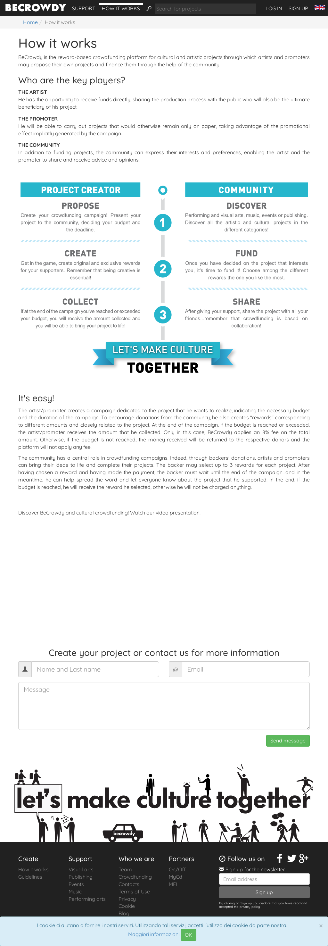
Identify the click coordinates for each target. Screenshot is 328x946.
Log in (274, 8)
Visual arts (81, 869)
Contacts (129, 884)
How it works (121, 8)
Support (83, 8)
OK (188, 935)
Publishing (81, 877)
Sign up (298, 8)
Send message (288, 740)
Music (75, 891)
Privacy (127, 899)
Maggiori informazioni (153, 934)
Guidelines (30, 877)
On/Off (177, 869)
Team (125, 869)
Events (76, 884)
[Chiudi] (321, 925)
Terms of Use (134, 891)
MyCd (175, 877)
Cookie (127, 906)
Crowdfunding (135, 877)
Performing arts (87, 899)
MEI (173, 884)
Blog (124, 913)
